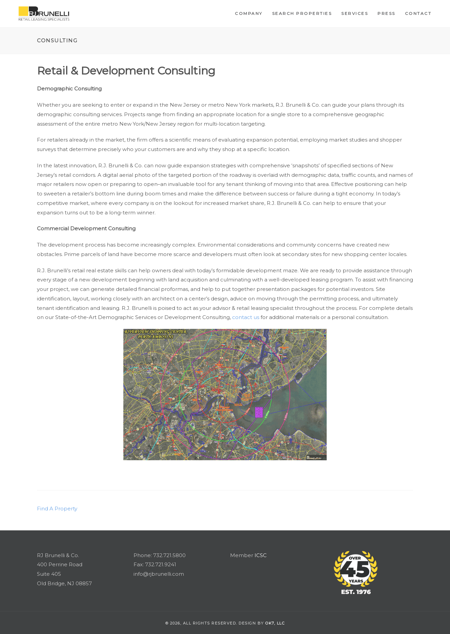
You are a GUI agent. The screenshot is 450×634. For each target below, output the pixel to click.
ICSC (260, 555)
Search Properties (302, 13)
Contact (418, 13)
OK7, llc (275, 623)
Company (249, 13)
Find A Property (57, 508)
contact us (245, 317)
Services (354, 13)
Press (386, 13)
